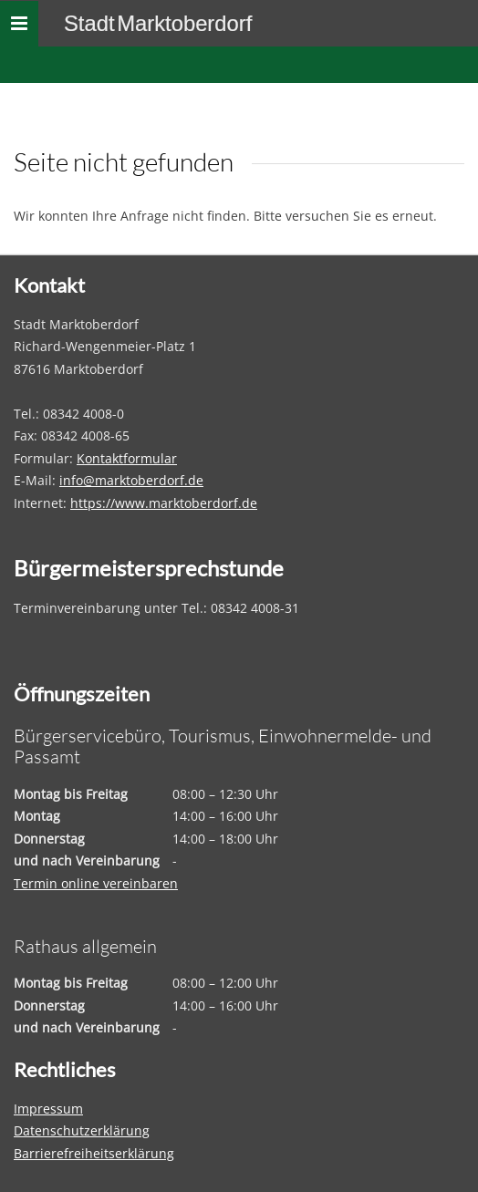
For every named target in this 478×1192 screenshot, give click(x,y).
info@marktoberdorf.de (131, 480)
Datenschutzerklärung (82, 1130)
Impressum (48, 1108)
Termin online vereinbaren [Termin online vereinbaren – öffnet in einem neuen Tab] (96, 883)
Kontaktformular (127, 458)
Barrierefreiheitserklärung (94, 1153)
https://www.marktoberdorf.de (163, 503)
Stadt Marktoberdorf (158, 23)
